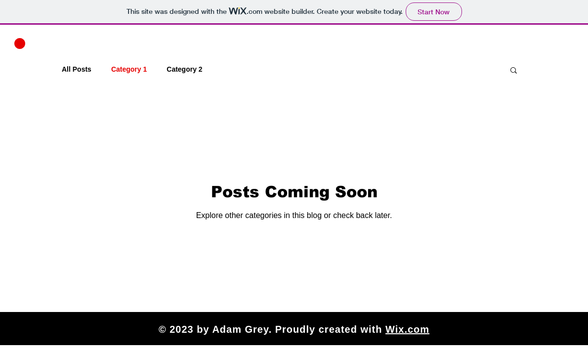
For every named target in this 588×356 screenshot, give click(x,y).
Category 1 (129, 69)
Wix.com (407, 329)
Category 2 (184, 69)
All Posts (76, 69)
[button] (19, 43)
